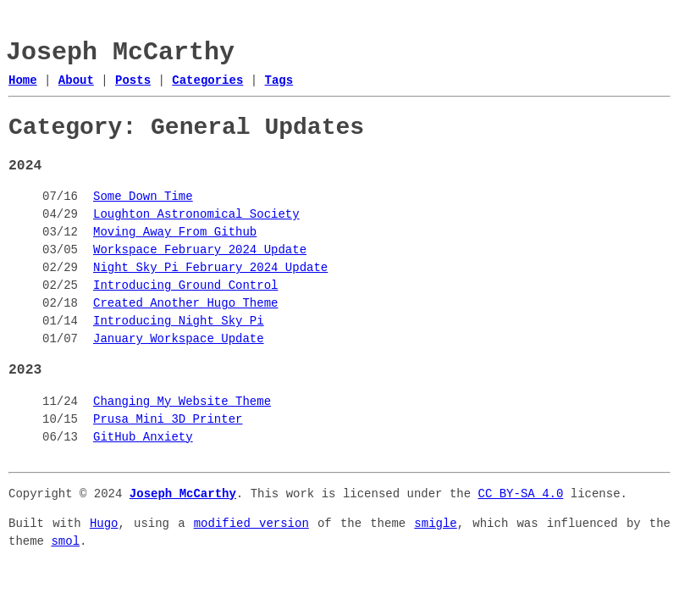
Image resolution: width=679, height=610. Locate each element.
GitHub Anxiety (143, 438)
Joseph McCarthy (120, 53)
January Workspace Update (178, 339)
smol (65, 542)
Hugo (104, 524)
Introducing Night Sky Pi (178, 321)
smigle (435, 524)
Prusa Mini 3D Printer (167, 420)
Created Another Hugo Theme (185, 304)
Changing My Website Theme (182, 402)
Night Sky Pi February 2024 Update (210, 268)
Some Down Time (143, 197)
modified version (251, 524)
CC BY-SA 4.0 (520, 494)
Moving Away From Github (175, 233)
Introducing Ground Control (185, 286)
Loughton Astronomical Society (196, 215)
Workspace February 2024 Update (199, 250)
